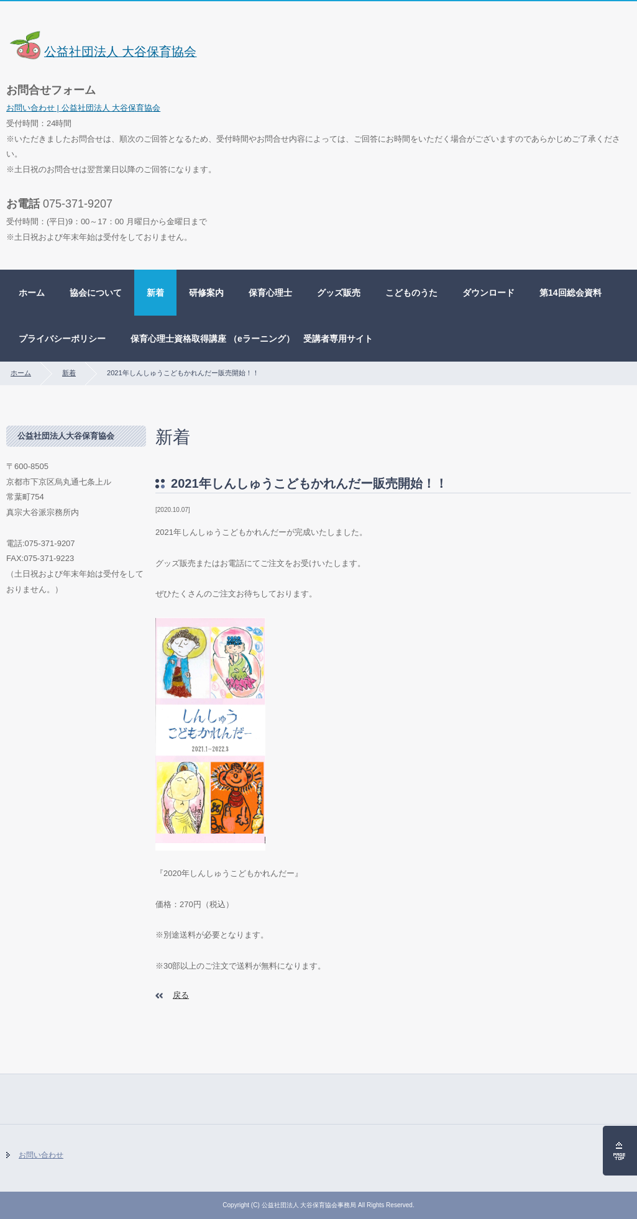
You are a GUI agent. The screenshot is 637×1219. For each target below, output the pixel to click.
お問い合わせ (41, 1155)
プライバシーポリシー (62, 339)
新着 (155, 293)
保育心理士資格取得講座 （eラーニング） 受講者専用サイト (252, 339)
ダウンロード (488, 293)
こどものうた (411, 293)
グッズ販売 (338, 293)
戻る (181, 995)
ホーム (32, 293)
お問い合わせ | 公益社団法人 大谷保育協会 (83, 107)
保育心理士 (270, 293)
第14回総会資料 (570, 293)
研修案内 (206, 293)
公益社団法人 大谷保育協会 (101, 51)
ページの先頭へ (620, 1151)
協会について (96, 293)
